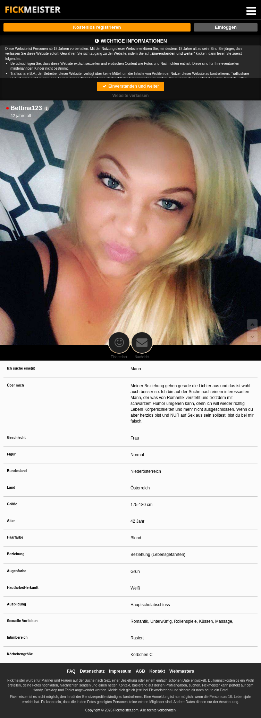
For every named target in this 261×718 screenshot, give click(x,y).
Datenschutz (92, 671)
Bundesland (17, 471)
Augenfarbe (16, 571)
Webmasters (181, 671)
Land (11, 487)
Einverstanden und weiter (130, 86)
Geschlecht (16, 438)
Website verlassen (130, 95)
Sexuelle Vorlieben (22, 621)
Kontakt (157, 671)
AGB (140, 671)
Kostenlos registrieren (97, 27)
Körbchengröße (20, 654)
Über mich (15, 385)
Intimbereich (17, 637)
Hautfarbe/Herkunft (23, 588)
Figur (11, 454)
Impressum (120, 671)
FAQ (71, 671)
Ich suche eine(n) (21, 368)
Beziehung (16, 554)
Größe (12, 504)
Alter (11, 521)
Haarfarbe (15, 537)
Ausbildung (16, 604)
